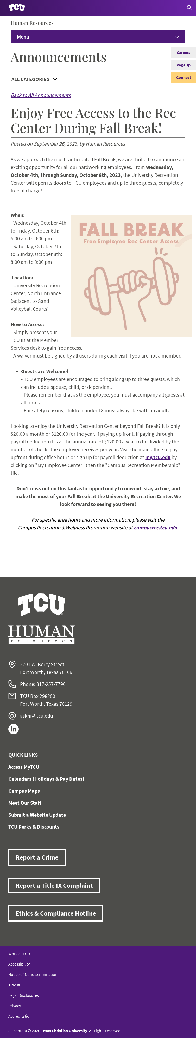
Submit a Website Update (37, 814)
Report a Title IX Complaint (54, 885)
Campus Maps (24, 790)
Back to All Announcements (41, 95)
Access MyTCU (23, 766)
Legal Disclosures (23, 995)
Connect (183, 77)
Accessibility (19, 964)
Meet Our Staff (24, 802)
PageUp (183, 64)
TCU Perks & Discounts (33, 826)
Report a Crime (37, 857)
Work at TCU (19, 953)
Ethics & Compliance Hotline (56, 913)
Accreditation (20, 1016)
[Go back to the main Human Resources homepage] (41, 618)
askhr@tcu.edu (36, 715)
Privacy (14, 1005)
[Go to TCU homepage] (16, 8)
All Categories (30, 79)
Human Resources (32, 22)
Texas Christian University (64, 1030)
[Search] (189, 8)
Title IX (14, 984)
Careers (183, 52)
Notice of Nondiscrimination (33, 974)
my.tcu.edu (157, 457)
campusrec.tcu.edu (155, 527)
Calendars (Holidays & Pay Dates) (46, 778)
